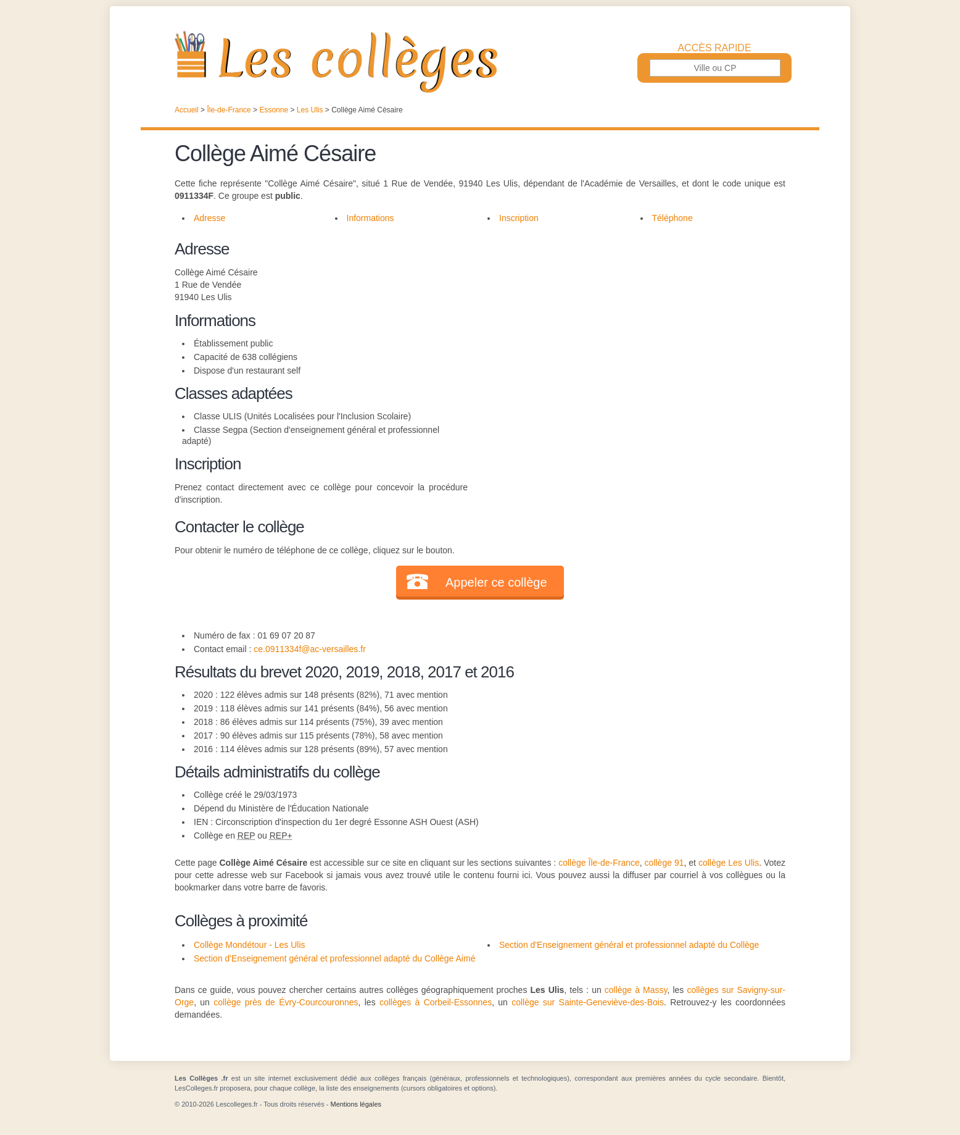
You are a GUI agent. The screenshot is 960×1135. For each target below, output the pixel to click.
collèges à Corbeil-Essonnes (435, 1002)
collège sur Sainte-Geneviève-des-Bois (587, 1002)
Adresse (209, 218)
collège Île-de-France (599, 863)
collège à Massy (636, 990)
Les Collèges (480, 62)
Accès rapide (714, 48)
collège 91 (664, 863)
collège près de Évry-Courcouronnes (285, 1002)
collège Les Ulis (728, 863)
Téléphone (672, 218)
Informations (370, 218)
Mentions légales (355, 1104)
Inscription (519, 218)
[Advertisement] (626, 323)
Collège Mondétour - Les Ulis (249, 945)
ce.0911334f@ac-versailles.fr (310, 649)
